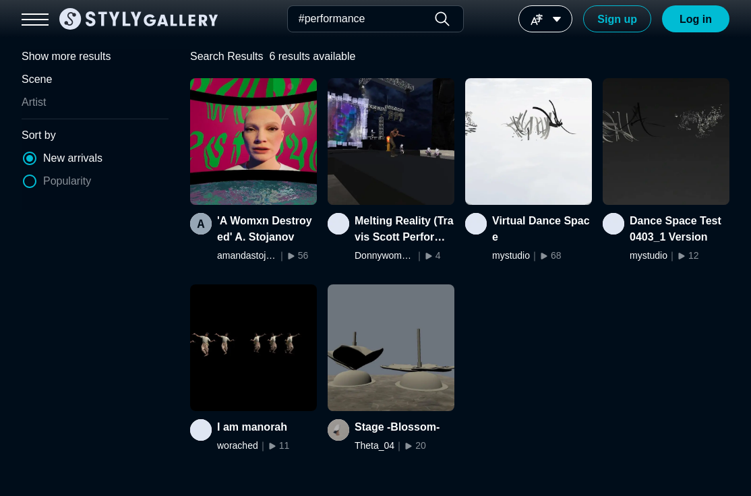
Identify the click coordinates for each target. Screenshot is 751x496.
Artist (34, 102)
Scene (37, 79)
